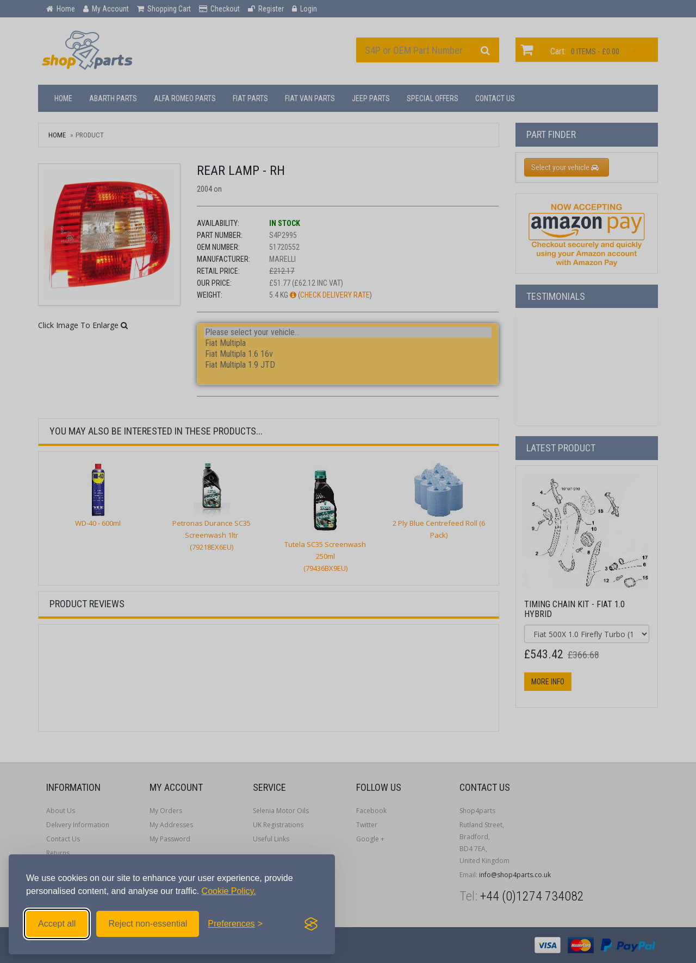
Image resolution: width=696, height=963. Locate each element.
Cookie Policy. (229, 891)
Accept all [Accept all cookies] (57, 923)
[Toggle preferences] (235, 924)
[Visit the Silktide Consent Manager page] (311, 923)
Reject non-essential (147, 923)
